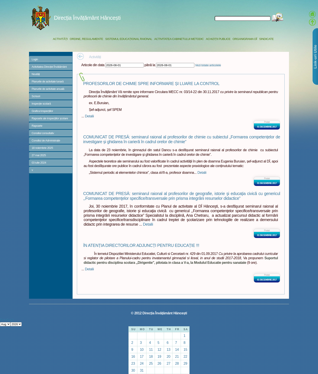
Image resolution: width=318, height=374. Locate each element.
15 (185, 349)
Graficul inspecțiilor (42, 111)
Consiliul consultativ (43, 133)
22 (185, 356)
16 (133, 356)
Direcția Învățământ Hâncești (87, 18)
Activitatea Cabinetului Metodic (179, 39)
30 (133, 370)
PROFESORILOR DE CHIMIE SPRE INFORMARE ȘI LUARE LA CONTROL (151, 83)
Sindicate (266, 39)
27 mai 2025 (39, 155)
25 (151, 363)
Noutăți (36, 74)
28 (177, 363)
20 (168, 356)
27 (168, 363)
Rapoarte (37, 125)
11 (151, 349)
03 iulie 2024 (39, 162)
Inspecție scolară (41, 103)
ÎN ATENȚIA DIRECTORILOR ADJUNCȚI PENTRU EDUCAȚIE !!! (141, 245)
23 (133, 363)
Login (35, 59)
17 (142, 356)
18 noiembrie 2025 (42, 147)
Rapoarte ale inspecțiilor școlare (50, 118)
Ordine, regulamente (86, 39)
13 (168, 349)
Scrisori (36, 96)
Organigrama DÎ (245, 39)
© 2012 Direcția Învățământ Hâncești (159, 313)
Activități (60, 39)
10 (142, 349)
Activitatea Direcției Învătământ (49, 66)
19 (159, 356)
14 (177, 349)
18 (151, 356)
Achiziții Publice (218, 39)
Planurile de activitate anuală (48, 88)
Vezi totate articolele (208, 65)
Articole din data (92, 65)
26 (159, 363)
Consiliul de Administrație (46, 140)
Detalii (89, 116)
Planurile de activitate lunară (48, 81)
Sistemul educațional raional (128, 39)
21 (177, 356)
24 (142, 363)
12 (159, 349)
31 (142, 370)
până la (149, 65)
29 (185, 363)
